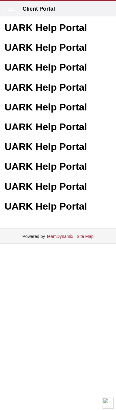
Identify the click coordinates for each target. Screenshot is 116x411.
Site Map (85, 236)
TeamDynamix (59, 236)
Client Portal (39, 9)
